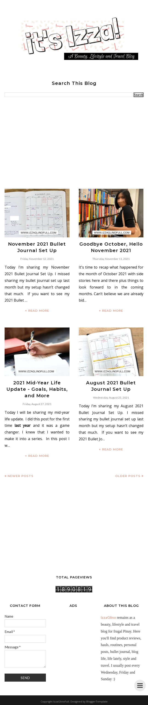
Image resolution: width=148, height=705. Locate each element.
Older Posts (127, 476)
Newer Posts (21, 476)
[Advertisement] (74, 143)
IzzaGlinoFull (61, 701)
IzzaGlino (108, 617)
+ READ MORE (37, 310)
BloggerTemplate (97, 701)
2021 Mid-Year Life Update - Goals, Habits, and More (37, 389)
